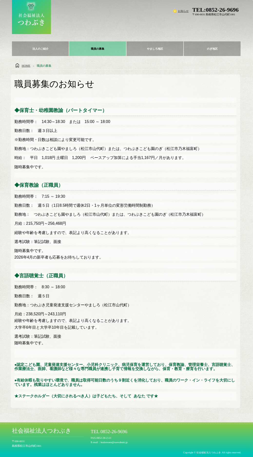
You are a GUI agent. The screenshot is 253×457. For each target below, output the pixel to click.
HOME (26, 65)
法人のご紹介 (40, 48)
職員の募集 (97, 48)
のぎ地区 (212, 48)
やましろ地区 (155, 48)
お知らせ (183, 10)
